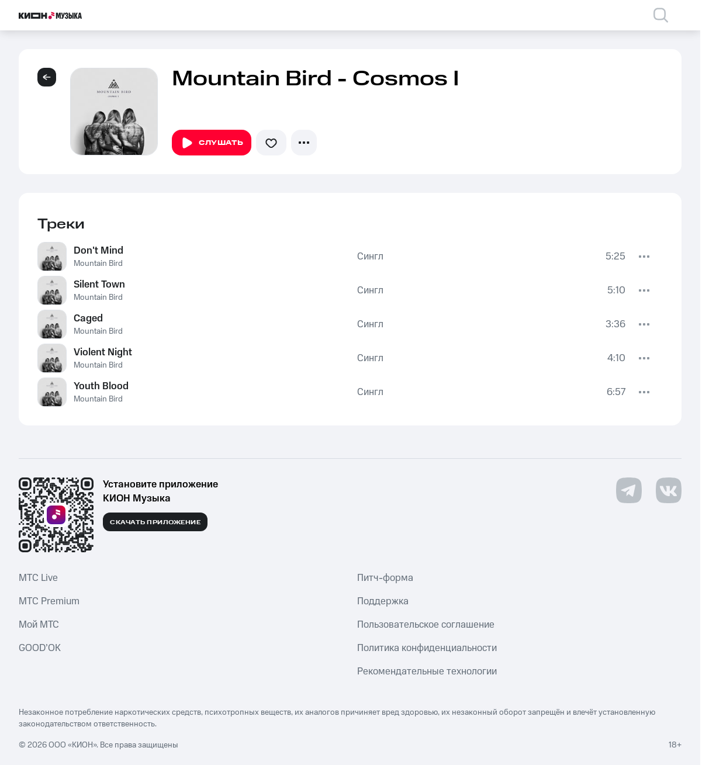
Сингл (370, 257)
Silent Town (99, 285)
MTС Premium (49, 601)
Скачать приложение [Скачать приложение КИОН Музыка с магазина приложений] (155, 522)
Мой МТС (39, 625)
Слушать (211, 143)
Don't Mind (98, 251)
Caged (88, 318)
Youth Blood (101, 386)
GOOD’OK (40, 648)
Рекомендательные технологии (427, 671)
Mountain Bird (98, 263)
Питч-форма (385, 578)
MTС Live (38, 578)
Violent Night (103, 352)
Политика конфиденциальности (427, 648)
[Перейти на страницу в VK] (669, 490)
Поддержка (383, 601)
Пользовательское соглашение (425, 625)
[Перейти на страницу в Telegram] (629, 490)
